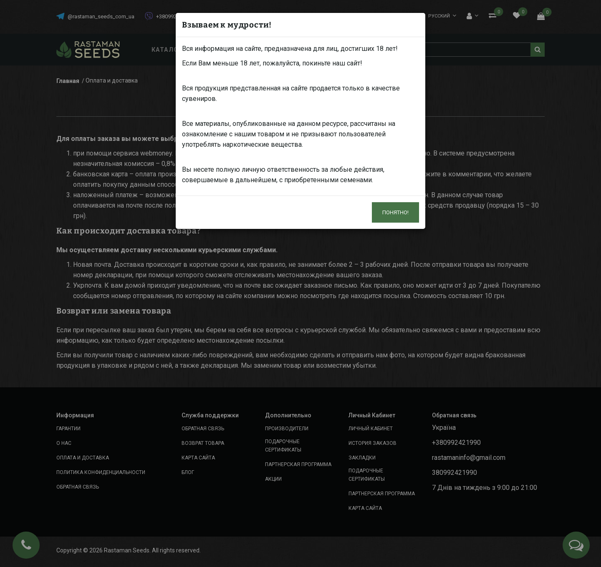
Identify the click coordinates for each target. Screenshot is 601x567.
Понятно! (395, 212)
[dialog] (300, 283)
